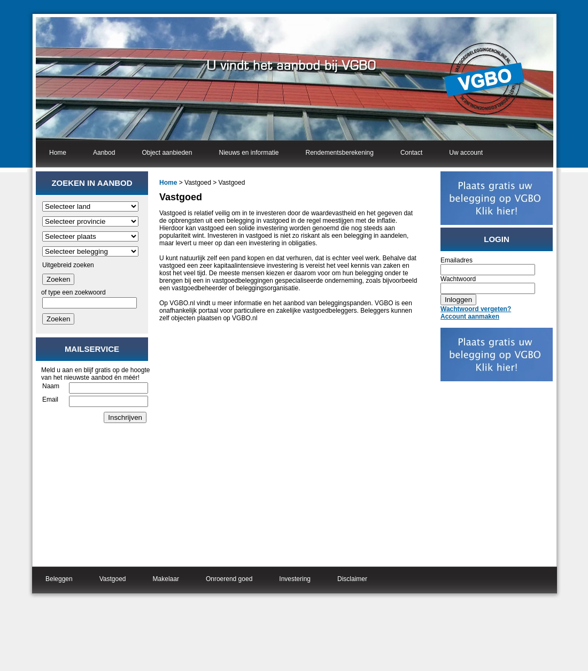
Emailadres (456, 260)
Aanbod (104, 152)
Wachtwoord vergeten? (475, 309)
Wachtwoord (458, 279)
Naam (50, 386)
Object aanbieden (167, 152)
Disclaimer (352, 579)
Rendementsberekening (340, 152)
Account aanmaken (469, 316)
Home (57, 152)
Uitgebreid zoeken (68, 265)
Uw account (466, 152)
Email (50, 399)
